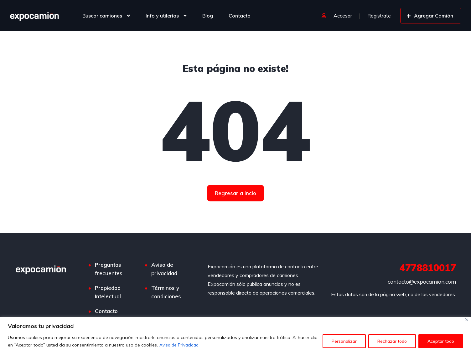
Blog (207, 16)
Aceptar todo (440, 341)
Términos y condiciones (166, 292)
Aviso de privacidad (164, 268)
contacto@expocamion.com (422, 281)
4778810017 (428, 268)
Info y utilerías (162, 16)
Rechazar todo (392, 341)
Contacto (240, 16)
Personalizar (344, 341)
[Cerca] (466, 319)
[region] (235, 335)
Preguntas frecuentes (108, 268)
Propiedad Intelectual (108, 292)
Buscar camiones (102, 16)
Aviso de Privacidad (179, 345)
